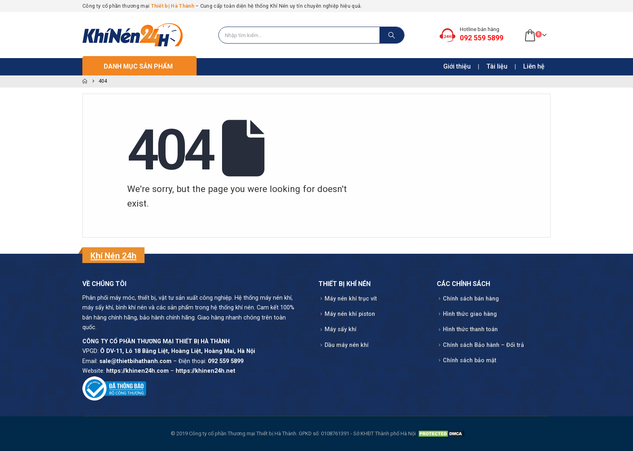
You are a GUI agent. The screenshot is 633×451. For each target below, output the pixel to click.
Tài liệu (496, 66)
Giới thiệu (457, 66)
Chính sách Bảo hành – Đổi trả (483, 345)
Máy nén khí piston (350, 314)
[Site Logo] (132, 35)
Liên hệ (534, 66)
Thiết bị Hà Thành (172, 6)
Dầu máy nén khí (347, 345)
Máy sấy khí (340, 329)
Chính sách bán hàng (471, 298)
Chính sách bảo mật (469, 360)
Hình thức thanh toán (470, 329)
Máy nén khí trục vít (351, 298)
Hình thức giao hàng (470, 314)
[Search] (392, 35)
